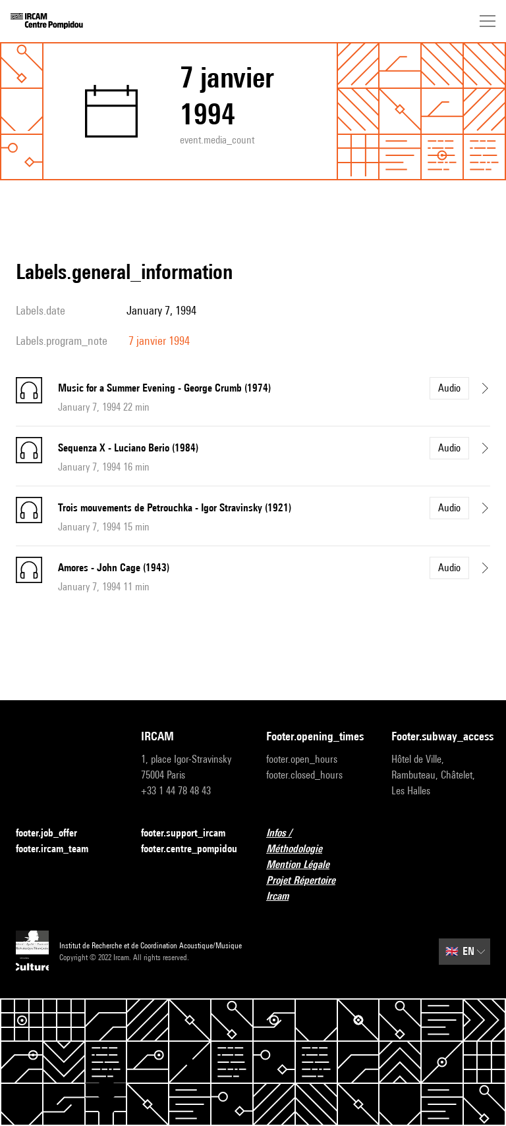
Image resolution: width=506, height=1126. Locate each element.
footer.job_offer (54, 833)
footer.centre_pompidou (189, 848)
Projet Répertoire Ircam (315, 888)
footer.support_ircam (190, 833)
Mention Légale (305, 865)
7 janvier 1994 (159, 340)
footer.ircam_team (60, 849)
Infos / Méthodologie (315, 841)
